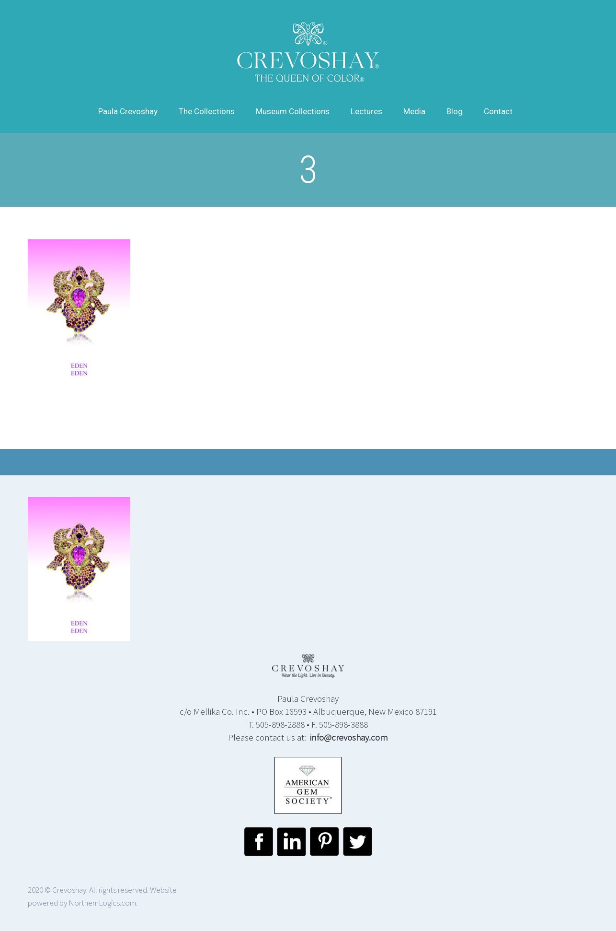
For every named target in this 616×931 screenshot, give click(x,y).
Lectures (366, 111)
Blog (454, 111)
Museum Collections (293, 111)
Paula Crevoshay (128, 111)
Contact (498, 111)
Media (414, 111)
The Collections (207, 111)
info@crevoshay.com (349, 737)
